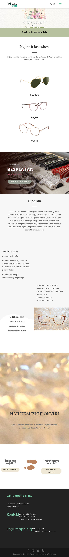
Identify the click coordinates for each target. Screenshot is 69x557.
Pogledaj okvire (51, 471)
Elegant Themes (29, 554)
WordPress (51, 554)
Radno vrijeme (10, 470)
